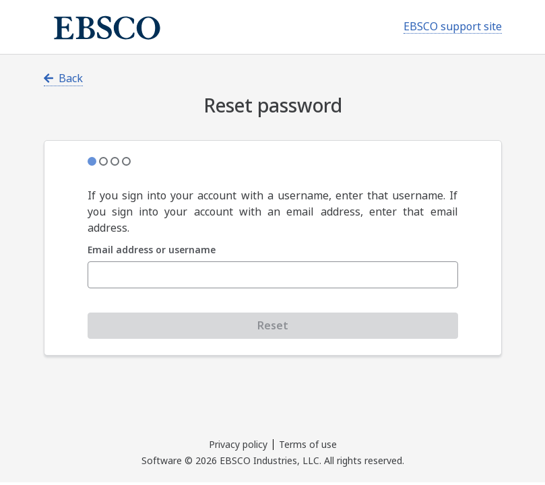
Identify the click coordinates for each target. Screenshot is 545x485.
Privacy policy (238, 444)
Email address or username (152, 250)
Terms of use (308, 444)
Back (63, 78)
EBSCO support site (453, 26)
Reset (272, 325)
